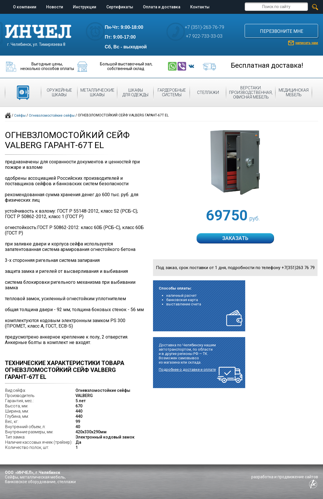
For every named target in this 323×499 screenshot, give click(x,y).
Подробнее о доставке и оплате (187, 369)
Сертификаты (119, 7)
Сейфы (20, 116)
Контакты (199, 7)
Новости (54, 7)
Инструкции (84, 7)
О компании (24, 7)
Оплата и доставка (161, 7)
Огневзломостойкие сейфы (52, 116)
